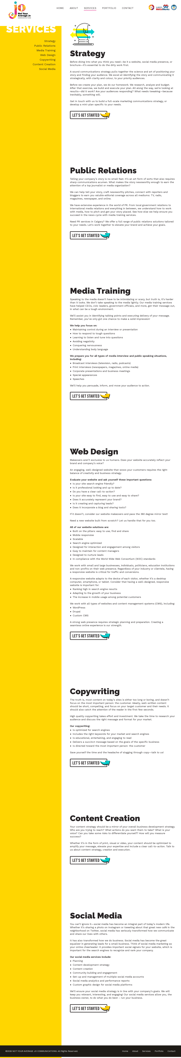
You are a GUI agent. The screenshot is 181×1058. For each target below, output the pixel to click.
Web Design (47, 55)
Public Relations (44, 45)
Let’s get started (90, 115)
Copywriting (47, 59)
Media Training (46, 50)
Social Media (47, 69)
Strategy (49, 41)
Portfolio (109, 8)
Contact (128, 8)
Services (90, 8)
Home (60, 8)
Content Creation (44, 64)
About (74, 8)
